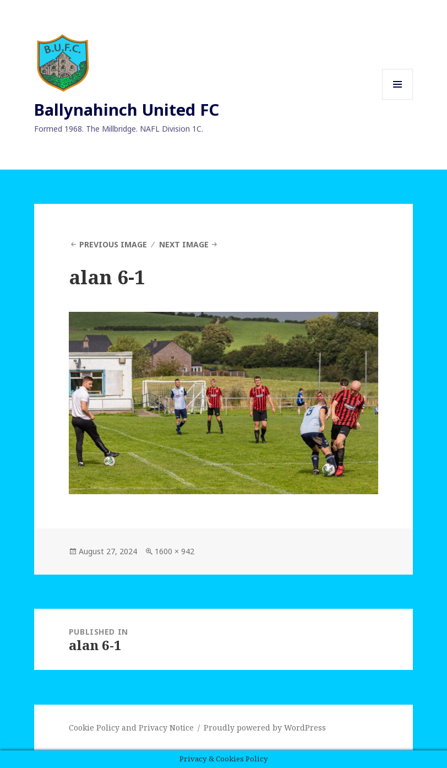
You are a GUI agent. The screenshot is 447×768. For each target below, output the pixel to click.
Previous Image (113, 244)
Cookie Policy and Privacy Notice (131, 727)
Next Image (184, 244)
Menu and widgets (398, 99)
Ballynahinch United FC (126, 109)
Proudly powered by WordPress (265, 727)
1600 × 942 (174, 551)
